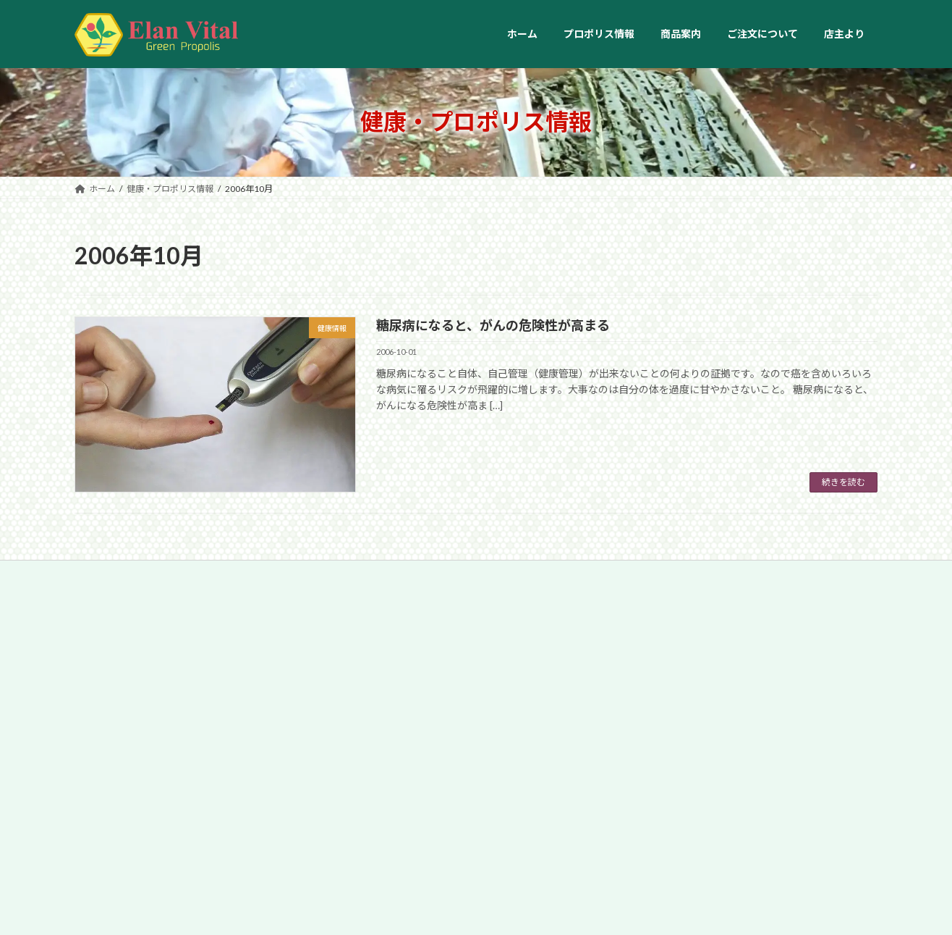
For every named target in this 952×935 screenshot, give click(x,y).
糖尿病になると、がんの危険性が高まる (493, 325)
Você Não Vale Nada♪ (744, 803)
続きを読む (843, 482)
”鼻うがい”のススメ (464, 721)
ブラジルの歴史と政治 (745, 721)
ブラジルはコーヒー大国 (750, 639)
